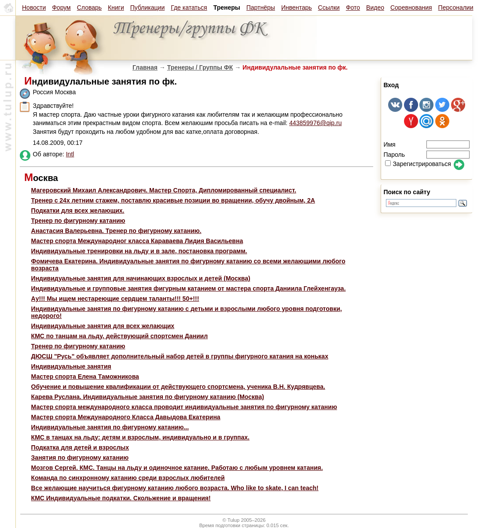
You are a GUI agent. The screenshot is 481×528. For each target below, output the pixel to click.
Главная (145, 67)
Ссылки (329, 7)
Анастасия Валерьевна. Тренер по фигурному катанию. (116, 230)
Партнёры (260, 7)
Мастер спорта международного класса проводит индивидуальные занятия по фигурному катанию (184, 406)
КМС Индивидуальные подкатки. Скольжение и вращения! (121, 498)
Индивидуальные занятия (71, 366)
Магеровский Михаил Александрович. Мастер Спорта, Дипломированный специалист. (163, 190)
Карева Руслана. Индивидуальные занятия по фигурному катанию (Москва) (147, 396)
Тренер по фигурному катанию (78, 220)
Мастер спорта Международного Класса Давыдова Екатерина (125, 417)
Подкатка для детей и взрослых (80, 447)
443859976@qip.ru (315, 122)
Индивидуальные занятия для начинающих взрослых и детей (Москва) (140, 278)
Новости (34, 7)
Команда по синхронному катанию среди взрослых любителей (128, 477)
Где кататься (189, 7)
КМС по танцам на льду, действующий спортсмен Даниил (119, 336)
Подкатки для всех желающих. (78, 210)
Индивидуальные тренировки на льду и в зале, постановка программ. (139, 251)
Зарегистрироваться (418, 163)
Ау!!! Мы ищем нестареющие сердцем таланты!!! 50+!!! (115, 298)
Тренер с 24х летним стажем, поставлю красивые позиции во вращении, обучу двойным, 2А (173, 200)
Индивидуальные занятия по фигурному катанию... (110, 427)
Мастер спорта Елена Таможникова (85, 376)
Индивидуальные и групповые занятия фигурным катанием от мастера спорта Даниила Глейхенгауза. (188, 288)
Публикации (147, 7)
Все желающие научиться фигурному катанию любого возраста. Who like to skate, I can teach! (175, 487)
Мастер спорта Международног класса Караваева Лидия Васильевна (137, 240)
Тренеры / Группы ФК (200, 67)
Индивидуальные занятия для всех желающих (103, 325)
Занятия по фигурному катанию (80, 457)
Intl (70, 154)
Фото (353, 7)
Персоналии (456, 7)
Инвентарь (296, 7)
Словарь (89, 7)
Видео (375, 7)
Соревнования (411, 7)
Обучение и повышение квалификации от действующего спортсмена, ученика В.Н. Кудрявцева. (178, 386)
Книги (116, 7)
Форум (61, 7)
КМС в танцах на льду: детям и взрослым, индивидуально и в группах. (140, 437)
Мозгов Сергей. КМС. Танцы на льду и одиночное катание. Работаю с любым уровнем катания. (177, 467)
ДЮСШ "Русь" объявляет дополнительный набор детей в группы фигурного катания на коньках (179, 356)
